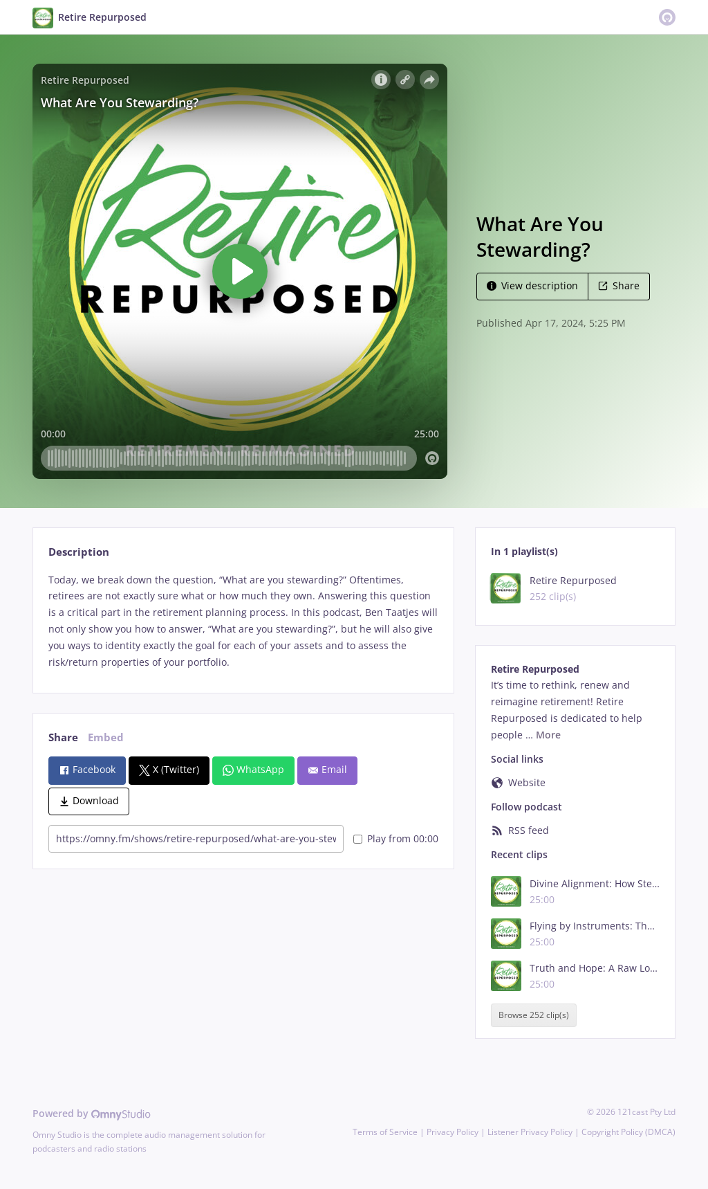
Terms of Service (385, 1132)
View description (532, 285)
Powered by (91, 1113)
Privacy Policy (452, 1132)
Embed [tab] (106, 737)
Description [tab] (78, 552)
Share (619, 285)
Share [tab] (63, 737)
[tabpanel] (243, 621)
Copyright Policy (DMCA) (628, 1132)
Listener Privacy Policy (529, 1132)
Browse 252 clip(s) (534, 1015)
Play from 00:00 (395, 838)
